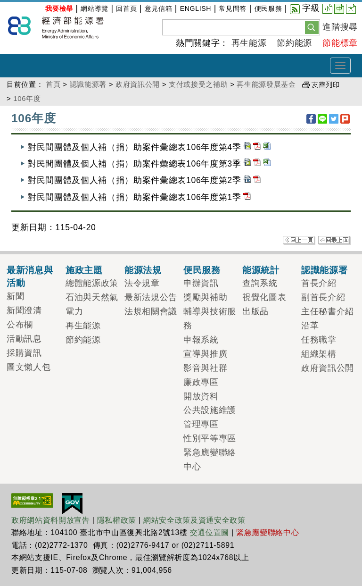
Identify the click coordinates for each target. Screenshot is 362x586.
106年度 (27, 98)
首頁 (53, 84)
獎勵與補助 (205, 297)
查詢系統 (260, 283)
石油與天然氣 (92, 297)
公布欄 (20, 324)
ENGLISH (195, 8)
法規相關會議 (150, 311)
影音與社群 (205, 368)
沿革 (310, 325)
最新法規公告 (150, 297)
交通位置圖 (209, 532)
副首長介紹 (323, 297)
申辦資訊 (201, 283)
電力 (74, 311)
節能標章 (340, 43)
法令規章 (142, 283)
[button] (312, 27)
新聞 (15, 296)
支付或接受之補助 (198, 84)
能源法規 (143, 270)
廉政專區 (201, 382)
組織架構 (319, 354)
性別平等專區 (209, 438)
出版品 (255, 311)
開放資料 (201, 396)
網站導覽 (94, 8)
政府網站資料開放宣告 (50, 520)
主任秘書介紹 (327, 311)
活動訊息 (24, 338)
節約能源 (294, 43)
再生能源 (249, 43)
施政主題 (84, 270)
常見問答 (233, 8)
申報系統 (201, 339)
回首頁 (126, 8)
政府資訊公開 (137, 84)
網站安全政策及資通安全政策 (194, 520)
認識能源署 (88, 84)
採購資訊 (24, 353)
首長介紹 (319, 283)
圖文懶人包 (28, 367)
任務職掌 (319, 339)
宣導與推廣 (205, 354)
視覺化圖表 (264, 297)
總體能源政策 (92, 283)
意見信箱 (159, 8)
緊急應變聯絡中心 (267, 532)
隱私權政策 (116, 520)
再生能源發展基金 (266, 84)
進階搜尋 (340, 27)
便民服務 (268, 8)
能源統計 (261, 270)
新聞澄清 (24, 310)
